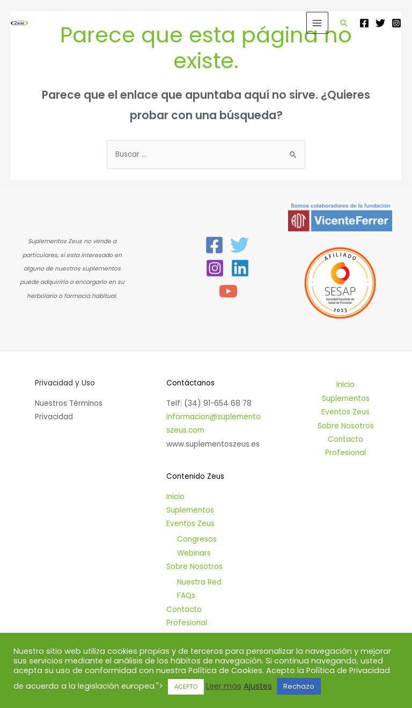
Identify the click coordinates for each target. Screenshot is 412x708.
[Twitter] (380, 23)
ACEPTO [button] (185, 686)
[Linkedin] (240, 268)
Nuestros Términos (68, 403)
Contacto (184, 609)
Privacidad (54, 417)
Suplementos (190, 510)
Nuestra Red (199, 582)
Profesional (186, 623)
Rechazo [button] (298, 686)
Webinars (194, 553)
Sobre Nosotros (194, 566)
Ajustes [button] (258, 686)
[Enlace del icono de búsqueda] (344, 23)
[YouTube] (228, 291)
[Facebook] (364, 23)
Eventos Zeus (190, 524)
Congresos (197, 539)
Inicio (175, 497)
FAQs (186, 595)
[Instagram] (396, 23)
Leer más (223, 686)
